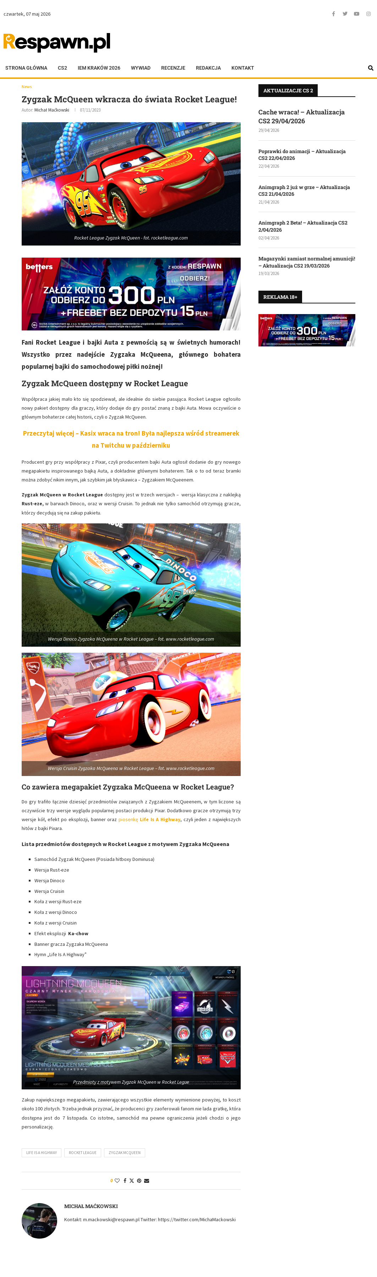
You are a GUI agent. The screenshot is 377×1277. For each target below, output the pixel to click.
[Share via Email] (146, 1181)
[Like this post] (117, 1181)
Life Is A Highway (41, 1153)
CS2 (62, 68)
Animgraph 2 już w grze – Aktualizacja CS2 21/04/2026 (304, 191)
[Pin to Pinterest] (139, 1181)
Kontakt (242, 68)
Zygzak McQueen (125, 1153)
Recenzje (173, 68)
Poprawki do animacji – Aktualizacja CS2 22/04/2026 (302, 155)
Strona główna (26, 68)
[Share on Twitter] (131, 1181)
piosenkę (149, 820)
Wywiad (141, 68)
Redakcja (208, 68)
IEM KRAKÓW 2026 (99, 68)
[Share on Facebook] (125, 1181)
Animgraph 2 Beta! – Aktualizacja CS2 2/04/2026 (303, 226)
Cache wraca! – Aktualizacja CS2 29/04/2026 (301, 116)
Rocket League (83, 1153)
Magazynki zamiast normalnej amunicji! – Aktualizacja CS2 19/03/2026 (306, 262)
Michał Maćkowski (51, 110)
